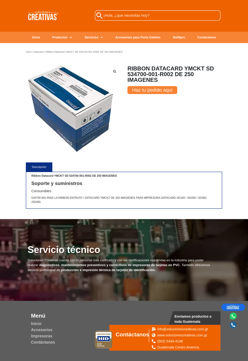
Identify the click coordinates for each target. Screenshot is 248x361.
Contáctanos (206, 37)
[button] (115, 71)
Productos (62, 37)
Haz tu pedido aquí (152, 90)
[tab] (39, 167)
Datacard (38, 51)
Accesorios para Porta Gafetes (138, 37)
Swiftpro (179, 37)
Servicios (94, 37)
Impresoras (41, 336)
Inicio (36, 37)
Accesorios (41, 330)
